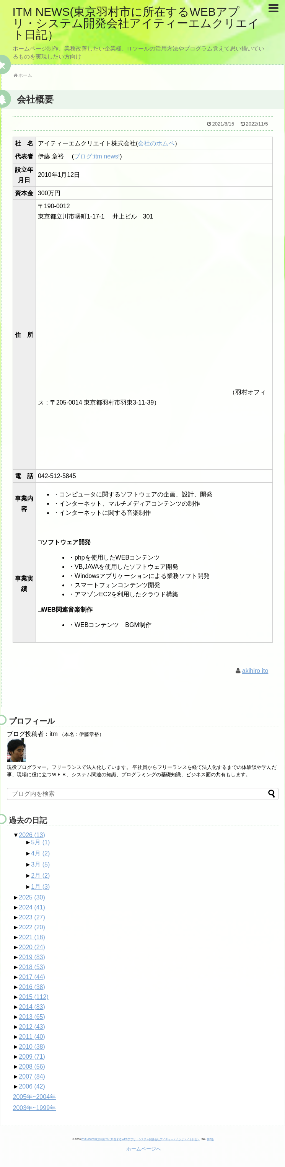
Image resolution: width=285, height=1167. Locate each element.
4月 (40, 853)
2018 (32, 967)
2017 (32, 977)
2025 (32, 897)
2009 (32, 1056)
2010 (32, 1046)
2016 (32, 987)
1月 (40, 886)
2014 (32, 1007)
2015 (33, 997)
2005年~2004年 (34, 1097)
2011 (32, 1036)
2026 (32, 835)
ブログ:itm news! (97, 156)
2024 (32, 907)
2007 (32, 1076)
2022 (32, 927)
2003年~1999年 (34, 1108)
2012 (32, 1026)
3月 (40, 864)
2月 (40, 875)
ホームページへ (143, 1149)
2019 (32, 957)
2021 (32, 937)
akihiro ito (255, 671)
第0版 (210, 1139)
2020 (32, 947)
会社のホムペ (156, 143)
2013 (32, 1017)
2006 (32, 1086)
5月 (40, 842)
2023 (32, 917)
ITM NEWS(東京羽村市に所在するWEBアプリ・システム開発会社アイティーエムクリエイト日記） (136, 23)
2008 (32, 1066)
